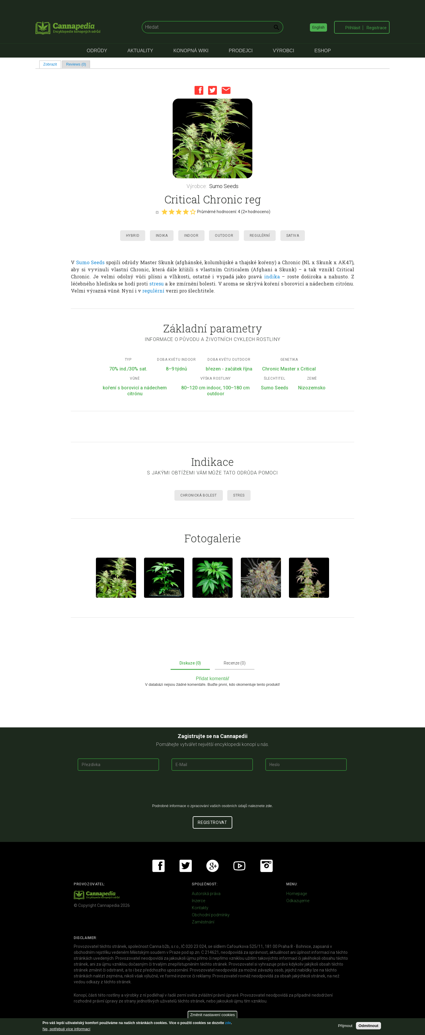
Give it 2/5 (171, 212)
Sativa (292, 236)
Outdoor (224, 236)
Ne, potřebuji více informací (66, 1029)
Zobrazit (52, 64)
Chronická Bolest (198, 495)
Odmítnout (368, 1025)
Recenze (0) (235, 663)
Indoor (191, 236)
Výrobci (283, 50)
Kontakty (200, 907)
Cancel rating (157, 212)
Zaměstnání (203, 922)
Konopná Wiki (190, 50)
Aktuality (140, 50)
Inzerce (198, 900)
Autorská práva (206, 893)
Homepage (296, 893)
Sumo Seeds (223, 186)
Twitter (212, 90)
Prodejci (241, 50)
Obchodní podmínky (211, 914)
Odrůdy (97, 50)
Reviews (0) (76, 64)
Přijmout (345, 1025)
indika (272, 276)
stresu (156, 283)
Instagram (266, 865)
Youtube (239, 865)
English (318, 27)
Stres (239, 495)
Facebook (199, 90)
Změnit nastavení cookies (212, 1015)
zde (228, 1023)
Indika (162, 236)
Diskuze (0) (190, 663)
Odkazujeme (297, 900)
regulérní (153, 291)
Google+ (212, 865)
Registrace (377, 27)
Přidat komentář (212, 678)
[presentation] (212, 789)
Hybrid (133, 236)
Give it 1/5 (164, 212)
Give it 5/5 (193, 212)
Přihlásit (352, 27)
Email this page (226, 90)
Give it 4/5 (186, 212)
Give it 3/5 (179, 212)
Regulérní (260, 236)
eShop (322, 50)
